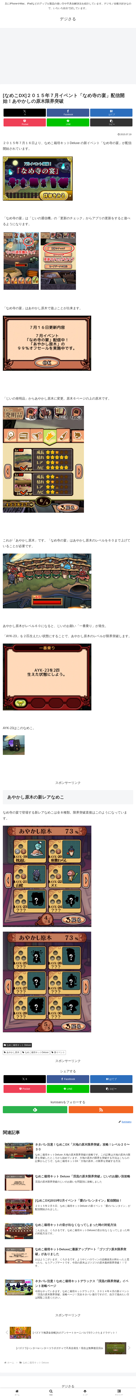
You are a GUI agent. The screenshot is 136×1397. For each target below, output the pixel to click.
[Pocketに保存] (25, 122)
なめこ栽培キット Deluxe (17, 1045)
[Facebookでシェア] (68, 113)
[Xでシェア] (25, 113)
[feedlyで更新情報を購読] (35, 1109)
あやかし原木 (11, 1052)
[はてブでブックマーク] (111, 113)
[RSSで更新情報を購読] (101, 1109)
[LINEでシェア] (68, 122)
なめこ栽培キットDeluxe (35, 1052)
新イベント (58, 1052)
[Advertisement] (68, 57)
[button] (111, 122)
